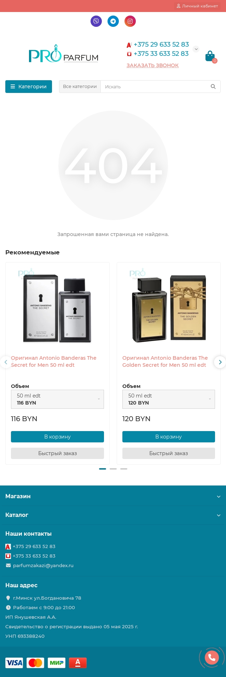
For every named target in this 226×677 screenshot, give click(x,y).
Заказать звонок (153, 65)
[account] (197, 6)
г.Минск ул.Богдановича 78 (47, 598)
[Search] (160, 86)
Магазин (113, 496)
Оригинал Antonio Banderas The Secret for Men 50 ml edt (54, 361)
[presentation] (6, 362)
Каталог (113, 515)
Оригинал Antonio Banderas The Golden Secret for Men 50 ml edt (165, 361)
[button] (102, 469)
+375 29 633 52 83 (34, 546)
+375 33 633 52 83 (34, 556)
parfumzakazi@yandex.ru (43, 565)
